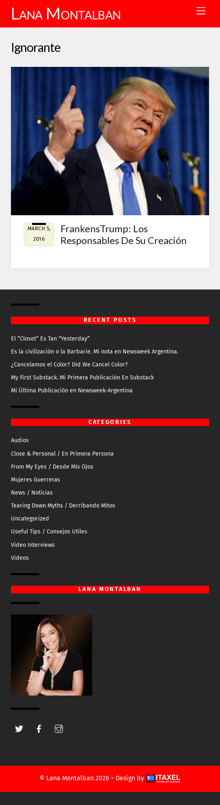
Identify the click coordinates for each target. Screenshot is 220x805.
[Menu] (201, 11)
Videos (20, 558)
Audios (20, 440)
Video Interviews (33, 545)
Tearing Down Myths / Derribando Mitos (63, 505)
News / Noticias (32, 492)
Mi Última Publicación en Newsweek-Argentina (72, 390)
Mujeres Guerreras (35, 479)
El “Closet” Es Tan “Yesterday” (50, 338)
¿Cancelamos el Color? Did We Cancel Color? (69, 364)
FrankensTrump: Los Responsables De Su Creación (123, 234)
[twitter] (19, 728)
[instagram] (59, 728)
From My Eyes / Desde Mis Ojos (52, 466)
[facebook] (39, 728)
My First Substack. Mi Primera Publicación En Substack (82, 377)
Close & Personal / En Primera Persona (62, 453)
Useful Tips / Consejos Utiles (49, 531)
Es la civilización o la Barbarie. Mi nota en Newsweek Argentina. (94, 351)
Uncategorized (30, 518)
